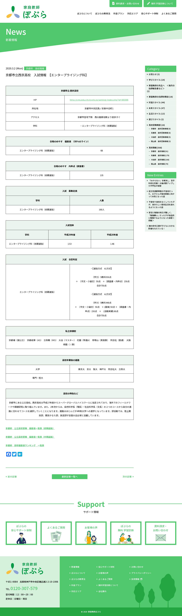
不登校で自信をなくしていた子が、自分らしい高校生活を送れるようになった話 (161, 204)
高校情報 (153, 147)
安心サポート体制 (149, 13)
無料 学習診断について (160, 3)
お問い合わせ (136, 566)
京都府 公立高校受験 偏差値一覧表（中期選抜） (30, 436)
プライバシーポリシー (140, 573)
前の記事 (12, 476)
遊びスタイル (155, 119)
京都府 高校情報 (158, 151)
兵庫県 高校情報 (158, 155)
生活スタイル (155, 113)
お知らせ (153, 74)
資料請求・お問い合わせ (125, 3)
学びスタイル (155, 79)
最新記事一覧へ (70, 476)
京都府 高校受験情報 (159, 129)
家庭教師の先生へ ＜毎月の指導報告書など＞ (162, 87)
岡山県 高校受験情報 (159, 141)
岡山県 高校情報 (158, 164)
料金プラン (118, 13)
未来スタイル (155, 108)
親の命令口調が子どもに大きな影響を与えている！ (161, 227)
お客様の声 (91, 527)
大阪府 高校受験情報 (159, 137)
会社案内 (101, 591)
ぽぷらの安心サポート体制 (21, 528)
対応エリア (132, 13)
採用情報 (136, 579)
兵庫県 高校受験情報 (159, 133)
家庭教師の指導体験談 (159, 96)
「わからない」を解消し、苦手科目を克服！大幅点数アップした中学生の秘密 (161, 183)
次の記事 (127, 476)
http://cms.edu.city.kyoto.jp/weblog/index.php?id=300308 (99, 99)
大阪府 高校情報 (158, 160)
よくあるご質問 (168, 13)
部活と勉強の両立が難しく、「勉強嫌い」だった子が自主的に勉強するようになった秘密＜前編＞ (161, 216)
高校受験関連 (155, 125)
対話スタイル (155, 102)
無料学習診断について (107, 585)
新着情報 (74, 566)
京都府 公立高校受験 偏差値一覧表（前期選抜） (30, 428)
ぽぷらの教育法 (102, 13)
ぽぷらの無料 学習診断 (126, 528)
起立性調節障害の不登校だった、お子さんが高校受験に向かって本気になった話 (161, 194)
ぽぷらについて (84, 13)
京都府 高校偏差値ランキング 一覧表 (25, 445)
